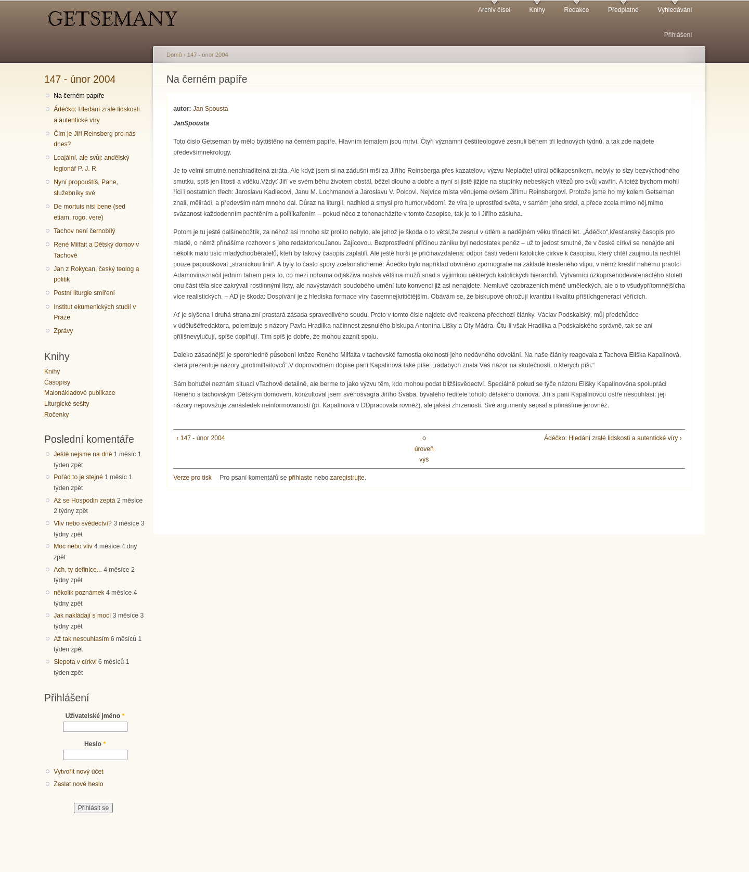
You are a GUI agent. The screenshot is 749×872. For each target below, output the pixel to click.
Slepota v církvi (75, 661)
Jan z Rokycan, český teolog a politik (96, 274)
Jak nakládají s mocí (82, 615)
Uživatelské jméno (95, 716)
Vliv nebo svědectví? (83, 523)
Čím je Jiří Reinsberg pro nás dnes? (94, 139)
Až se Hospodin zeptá (84, 500)
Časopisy (57, 382)
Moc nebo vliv (73, 546)
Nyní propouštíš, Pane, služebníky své (86, 187)
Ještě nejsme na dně (83, 454)
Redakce (576, 10)
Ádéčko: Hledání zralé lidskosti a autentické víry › (613, 438)
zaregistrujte (347, 477)
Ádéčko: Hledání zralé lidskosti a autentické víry (97, 115)
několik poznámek (79, 592)
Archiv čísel (494, 10)
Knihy (537, 10)
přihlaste (301, 477)
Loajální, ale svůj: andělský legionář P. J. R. (91, 163)
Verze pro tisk (192, 477)
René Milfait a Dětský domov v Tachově (96, 250)
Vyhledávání (674, 10)
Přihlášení (678, 35)
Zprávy (63, 331)
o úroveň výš (424, 448)
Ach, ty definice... (78, 569)
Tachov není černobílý (84, 231)
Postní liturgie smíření (84, 293)
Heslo (95, 744)
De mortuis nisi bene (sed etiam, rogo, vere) (89, 212)
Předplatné (623, 10)
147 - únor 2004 (79, 79)
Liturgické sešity (66, 403)
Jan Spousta (210, 108)
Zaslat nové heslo (78, 784)
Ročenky (56, 414)
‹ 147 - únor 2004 (200, 438)
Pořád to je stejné (78, 477)
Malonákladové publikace (79, 392)
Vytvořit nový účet (79, 771)
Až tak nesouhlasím (81, 639)
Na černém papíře (79, 95)
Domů (174, 55)
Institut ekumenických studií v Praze (95, 312)
